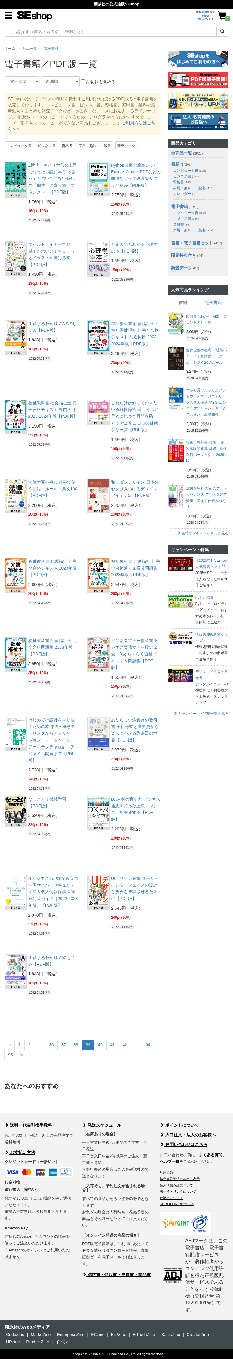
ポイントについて (179, 1125)
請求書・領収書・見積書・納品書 (116, 1274)
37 (63, 1044)
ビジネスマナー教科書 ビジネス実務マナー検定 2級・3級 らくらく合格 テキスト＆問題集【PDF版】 (135, 654)
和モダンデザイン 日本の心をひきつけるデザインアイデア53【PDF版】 (135, 489)
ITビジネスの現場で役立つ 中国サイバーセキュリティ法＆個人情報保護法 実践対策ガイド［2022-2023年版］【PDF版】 (53, 892)
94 (148, 1044)
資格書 (67, 146)
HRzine (13, 1341)
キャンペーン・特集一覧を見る (200, 713)
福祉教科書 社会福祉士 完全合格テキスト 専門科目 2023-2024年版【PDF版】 (53, 409)
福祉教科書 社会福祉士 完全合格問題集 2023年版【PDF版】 (52, 647)
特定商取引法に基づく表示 (180, 1179)
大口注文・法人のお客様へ (188, 1134)
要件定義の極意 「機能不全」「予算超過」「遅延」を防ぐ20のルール (206, 356)
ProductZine (37, 1341)
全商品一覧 (181, 153)
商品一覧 (30, 48)
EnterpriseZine (71, 1334)
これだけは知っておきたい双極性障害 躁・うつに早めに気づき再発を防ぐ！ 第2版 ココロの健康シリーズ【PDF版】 (135, 416)
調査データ (126, 146)
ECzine (97, 1334)
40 (100, 1044)
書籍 (175, 164)
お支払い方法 (20, 1152)
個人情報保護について (176, 1185)
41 (112, 1044)
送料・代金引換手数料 (28, 1125)
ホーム (10, 48)
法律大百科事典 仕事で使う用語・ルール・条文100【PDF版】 (52, 489)
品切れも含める (98, 81)
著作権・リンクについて (178, 1191)
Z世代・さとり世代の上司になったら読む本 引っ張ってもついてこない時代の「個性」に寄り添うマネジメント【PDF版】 (52, 179)
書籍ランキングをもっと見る (202, 533)
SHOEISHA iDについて (177, 1204)
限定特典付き (183, 255)
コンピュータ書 (19, 146)
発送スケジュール (101, 1125)
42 (125, 1044)
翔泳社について (171, 1198)
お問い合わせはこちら (183, 1144)
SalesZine (170, 1334)
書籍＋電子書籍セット (192, 242)
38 (75, 1044)
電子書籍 (51, 48)
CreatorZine (198, 1334)
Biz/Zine (118, 1334)
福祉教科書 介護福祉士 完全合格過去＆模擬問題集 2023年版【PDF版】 (135, 568)
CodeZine (15, 1334)
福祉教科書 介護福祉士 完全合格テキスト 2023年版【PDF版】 (52, 568)
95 (10, 1055)
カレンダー (184, 194)
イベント (63, 1341)
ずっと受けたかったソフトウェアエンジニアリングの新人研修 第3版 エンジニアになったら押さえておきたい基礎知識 (206, 402)
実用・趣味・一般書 (95, 146)
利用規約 (166, 1172)
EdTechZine (144, 1334)
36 (51, 1044)
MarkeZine (41, 1334)
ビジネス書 (47, 146)
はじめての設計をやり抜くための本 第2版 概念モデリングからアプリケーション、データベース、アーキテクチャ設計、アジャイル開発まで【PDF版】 (51, 740)
